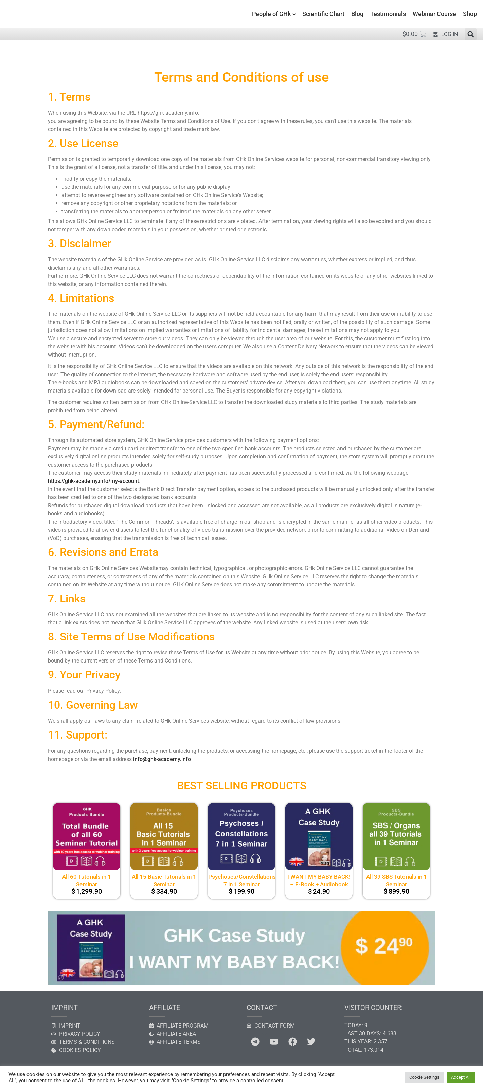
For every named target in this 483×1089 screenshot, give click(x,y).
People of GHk (271, 13)
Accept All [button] (460, 1077)
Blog (357, 13)
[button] (471, 34)
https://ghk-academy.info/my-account (93, 481)
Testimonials (388, 13)
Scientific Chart (323, 13)
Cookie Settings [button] (424, 1077)
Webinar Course (434, 13)
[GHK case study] (241, 983)
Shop (470, 13)
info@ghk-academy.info (162, 759)
